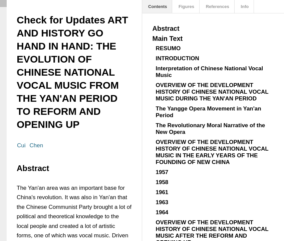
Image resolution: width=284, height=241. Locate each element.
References (217, 6)
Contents (157, 6)
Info (244, 6)
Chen (36, 145)
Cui (21, 145)
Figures (185, 6)
